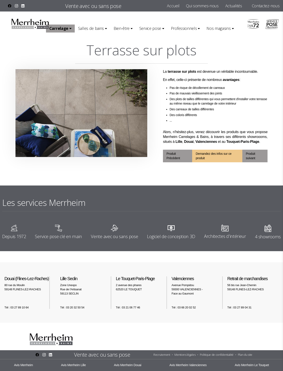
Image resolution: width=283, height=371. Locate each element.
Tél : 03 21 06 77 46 (128, 307)
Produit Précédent (173, 156)
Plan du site (245, 355)
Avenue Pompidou (197, 285)
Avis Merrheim (23, 365)
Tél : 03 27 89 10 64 (16, 307)
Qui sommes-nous (202, 5)
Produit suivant (250, 156)
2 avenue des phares (141, 283)
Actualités (233, 5)
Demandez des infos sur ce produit (213, 156)
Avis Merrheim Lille (73, 365)
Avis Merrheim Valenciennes (188, 365)
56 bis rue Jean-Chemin (253, 283)
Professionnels (184, 28)
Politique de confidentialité (216, 355)
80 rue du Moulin (30, 283)
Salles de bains (91, 28)
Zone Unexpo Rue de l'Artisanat (85, 285)
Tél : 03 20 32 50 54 (72, 307)
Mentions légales (184, 355)
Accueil (173, 5)
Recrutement (161, 355)
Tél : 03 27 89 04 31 (239, 307)
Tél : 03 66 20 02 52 (184, 307)
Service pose (150, 28)
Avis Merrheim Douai (127, 365)
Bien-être (122, 28)
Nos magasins (219, 28)
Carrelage (58, 28)
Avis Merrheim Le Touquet (252, 365)
